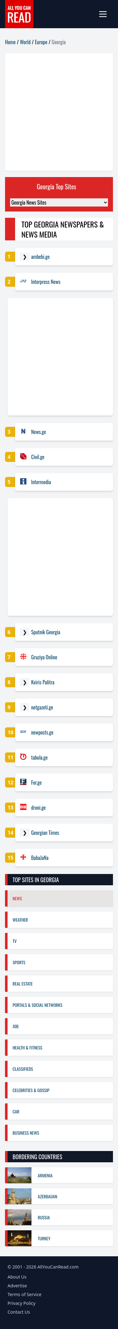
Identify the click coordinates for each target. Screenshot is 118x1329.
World (25, 42)
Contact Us (19, 1312)
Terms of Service (25, 1294)
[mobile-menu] (105, 14)
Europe (41, 42)
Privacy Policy (21, 1303)
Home (10, 42)
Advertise (17, 1286)
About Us (17, 1277)
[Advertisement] (59, 112)
